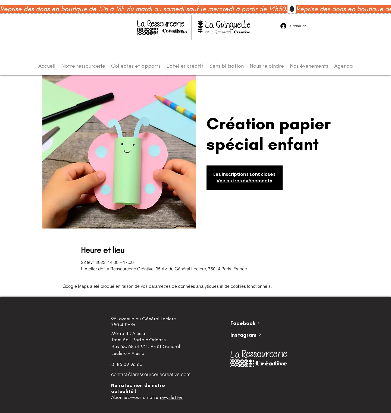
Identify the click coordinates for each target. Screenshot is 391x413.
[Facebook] (249, 323)
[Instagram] (249, 334)
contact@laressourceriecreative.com (150, 374)
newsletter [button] (171, 397)
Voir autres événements (244, 181)
